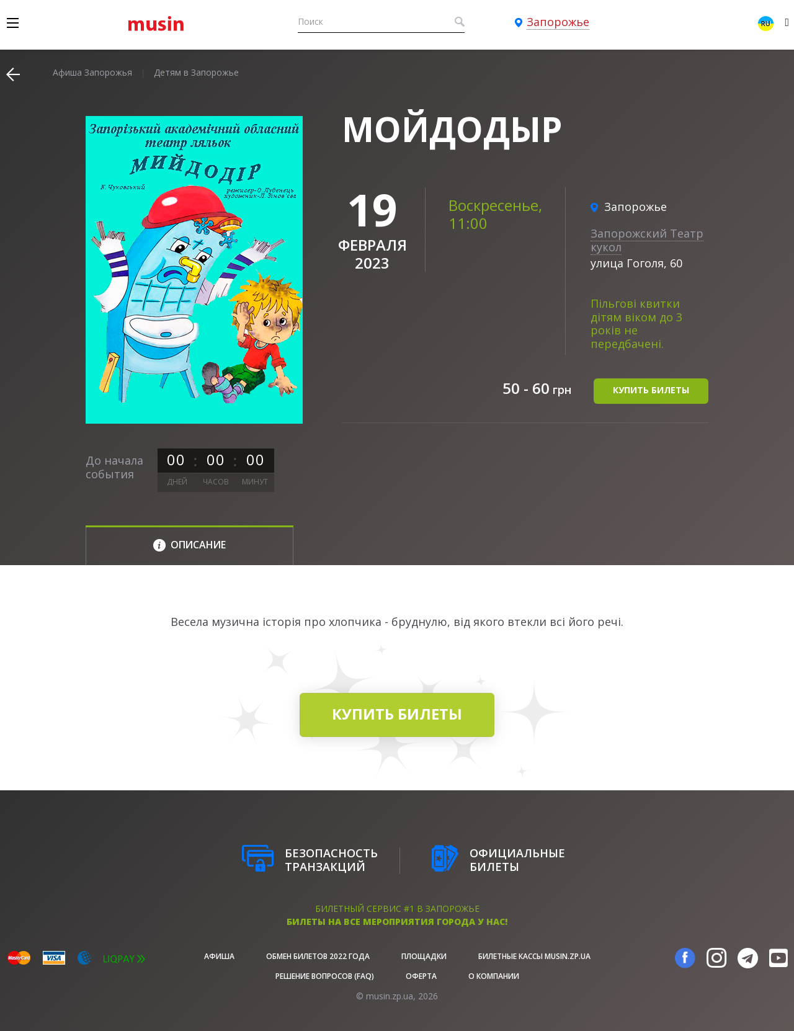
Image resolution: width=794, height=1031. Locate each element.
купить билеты (651, 390)
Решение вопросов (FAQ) (324, 976)
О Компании (493, 976)
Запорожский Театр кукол (647, 240)
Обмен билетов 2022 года (318, 956)
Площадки (424, 956)
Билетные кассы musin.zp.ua (534, 956)
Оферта (421, 976)
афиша (219, 956)
